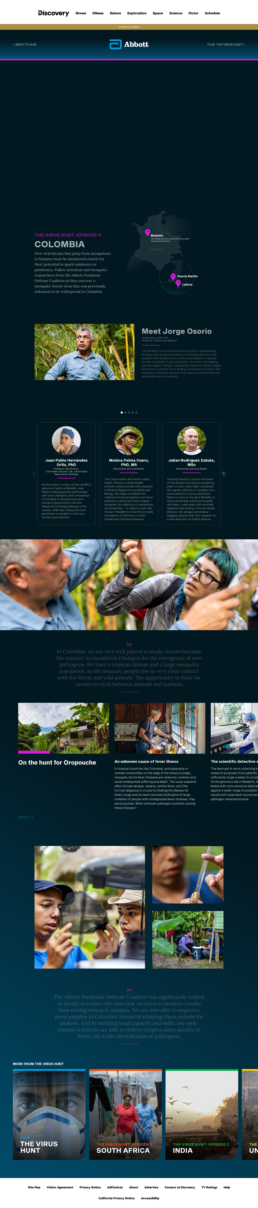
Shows (81, 13)
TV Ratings (209, 1187)
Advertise (151, 1187)
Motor (194, 13)
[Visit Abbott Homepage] (129, 44)
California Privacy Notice (116, 1198)
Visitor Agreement (60, 1187)
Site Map (34, 1187)
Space (158, 13)
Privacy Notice (90, 1187)
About (133, 1187)
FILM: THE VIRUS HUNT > (226, 44)
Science (175, 13)
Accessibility (150, 1198)
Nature (115, 13)
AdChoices (115, 1187)
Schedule (212, 13)
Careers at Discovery (180, 1187)
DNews (98, 13)
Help (227, 1187)
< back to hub (24, 44)
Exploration (136, 13)
